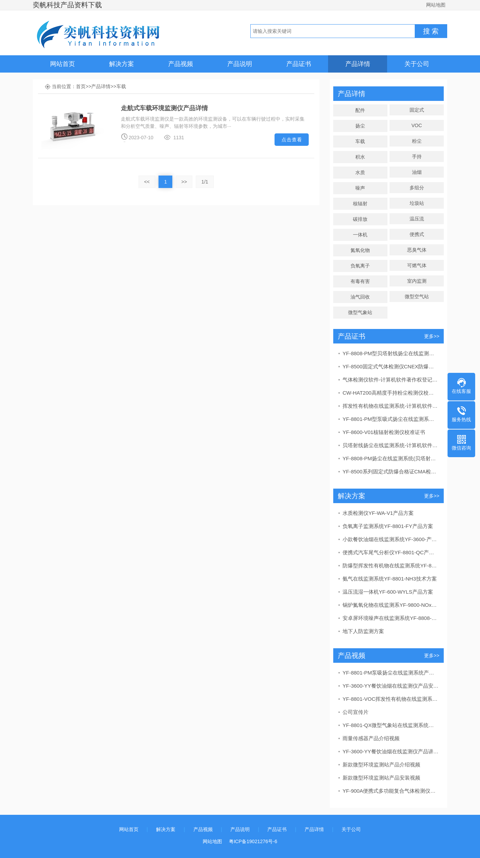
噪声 (360, 188)
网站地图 (435, 5)
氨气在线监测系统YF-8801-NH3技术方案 (390, 579)
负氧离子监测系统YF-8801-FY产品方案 (388, 526)
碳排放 (360, 219)
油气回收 (360, 297)
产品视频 (180, 63)
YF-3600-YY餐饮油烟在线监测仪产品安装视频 (391, 686)
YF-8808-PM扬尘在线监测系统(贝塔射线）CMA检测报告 (391, 458)
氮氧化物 (360, 250)
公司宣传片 (355, 712)
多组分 (417, 187)
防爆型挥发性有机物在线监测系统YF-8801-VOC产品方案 (391, 565)
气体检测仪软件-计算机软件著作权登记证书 (391, 380)
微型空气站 (417, 296)
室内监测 (416, 281)
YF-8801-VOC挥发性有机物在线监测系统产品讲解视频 (391, 699)
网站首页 (62, 63)
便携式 (417, 234)
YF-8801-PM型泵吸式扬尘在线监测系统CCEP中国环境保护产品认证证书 (391, 419)
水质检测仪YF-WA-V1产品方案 (378, 513)
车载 (121, 86)
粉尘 (417, 141)
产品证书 (298, 63)
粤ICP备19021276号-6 (253, 841)
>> (184, 182)
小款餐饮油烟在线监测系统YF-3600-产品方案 (391, 539)
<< (147, 182)
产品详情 (357, 63)
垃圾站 (417, 203)
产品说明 (239, 63)
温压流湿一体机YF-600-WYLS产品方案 (388, 592)
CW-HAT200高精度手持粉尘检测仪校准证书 (391, 393)
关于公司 (416, 63)
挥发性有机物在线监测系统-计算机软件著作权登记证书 (391, 406)
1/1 (204, 182)
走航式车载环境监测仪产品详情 (164, 108)
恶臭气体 (416, 250)
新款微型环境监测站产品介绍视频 (381, 764)
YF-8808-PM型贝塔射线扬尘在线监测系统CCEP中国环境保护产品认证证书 (391, 353)
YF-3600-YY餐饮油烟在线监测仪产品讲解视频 (391, 751)
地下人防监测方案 (363, 631)
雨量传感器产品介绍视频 (371, 738)
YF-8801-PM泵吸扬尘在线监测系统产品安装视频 (391, 673)
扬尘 (360, 126)
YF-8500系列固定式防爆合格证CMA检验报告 (391, 471)
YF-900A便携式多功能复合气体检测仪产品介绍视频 (391, 791)
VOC (416, 125)
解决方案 (121, 63)
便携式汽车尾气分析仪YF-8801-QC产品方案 (391, 552)
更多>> (431, 336)
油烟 (417, 172)
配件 (360, 110)
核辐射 (360, 203)
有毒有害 (360, 281)
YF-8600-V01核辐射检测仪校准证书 (384, 432)
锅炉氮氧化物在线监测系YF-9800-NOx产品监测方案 (391, 605)
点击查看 (291, 139)
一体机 (360, 234)
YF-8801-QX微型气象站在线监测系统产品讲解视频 (391, 725)
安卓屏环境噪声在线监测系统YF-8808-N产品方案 (391, 618)
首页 (81, 86)
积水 (360, 157)
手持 (417, 156)
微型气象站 (360, 312)
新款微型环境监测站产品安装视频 (381, 778)
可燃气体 (416, 265)
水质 (360, 172)
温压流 (417, 218)
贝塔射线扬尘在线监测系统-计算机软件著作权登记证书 (391, 445)
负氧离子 (360, 265)
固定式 (417, 110)
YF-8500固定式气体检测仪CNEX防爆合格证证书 (391, 366)
